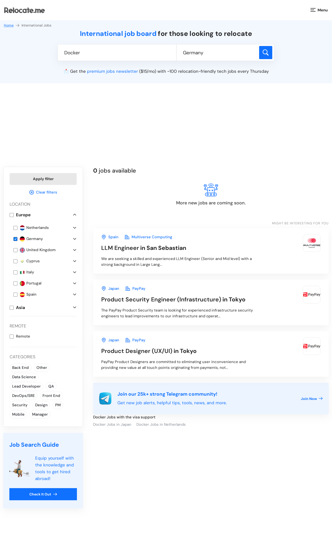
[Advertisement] (166, 128)
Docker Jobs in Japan (112, 424)
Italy (27, 272)
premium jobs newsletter (112, 71)
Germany (31, 239)
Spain (28, 294)
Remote (23, 336)
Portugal (31, 283)
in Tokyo (173, 299)
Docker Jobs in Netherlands (161, 424)
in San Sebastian (143, 248)
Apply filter (43, 178)
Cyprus (30, 261)
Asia (20, 307)
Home (12, 25)
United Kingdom (38, 250)
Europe (23, 215)
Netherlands (34, 227)
